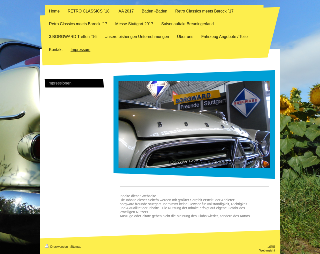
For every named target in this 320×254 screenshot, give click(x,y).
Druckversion (57, 246)
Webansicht (267, 250)
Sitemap (75, 246)
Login (271, 246)
